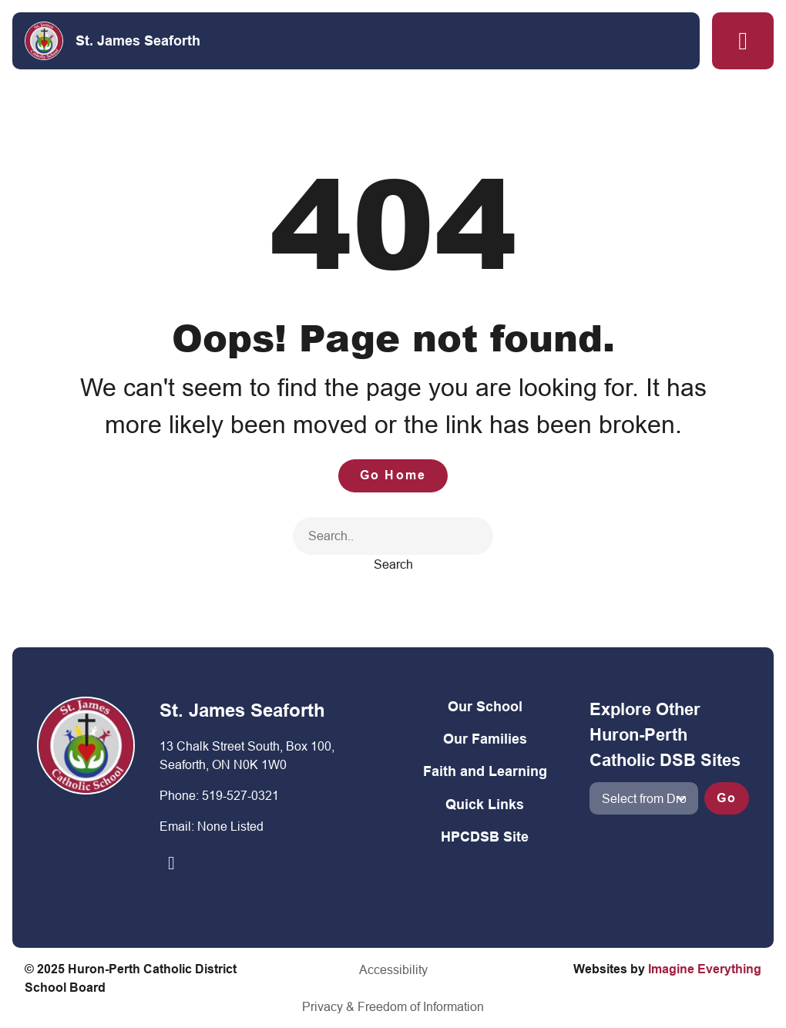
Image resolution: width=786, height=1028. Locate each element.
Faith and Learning (485, 771)
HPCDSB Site (485, 836)
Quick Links (484, 804)
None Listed (230, 826)
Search (393, 564)
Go (727, 798)
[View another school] (644, 798)
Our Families (485, 739)
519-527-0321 (240, 795)
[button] (743, 40)
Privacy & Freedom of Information (393, 1006)
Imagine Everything (704, 969)
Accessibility (393, 969)
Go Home (393, 475)
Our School (485, 706)
